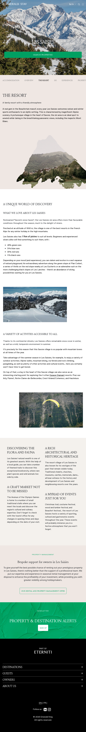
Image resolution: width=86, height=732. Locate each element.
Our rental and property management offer (43, 591)
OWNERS (9, 680)
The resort (43, 80)
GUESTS (8, 673)
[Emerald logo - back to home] (15, 4)
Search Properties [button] (43, 54)
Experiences (67, 80)
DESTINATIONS (12, 667)
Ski (55, 80)
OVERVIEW (28, 80)
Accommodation (11, 80)
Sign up (43, 628)
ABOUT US (9, 686)
